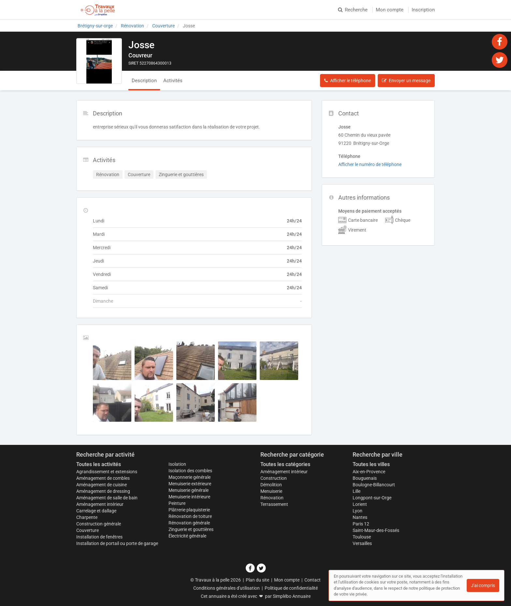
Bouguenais (365, 478)
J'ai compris (483, 585)
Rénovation (272, 497)
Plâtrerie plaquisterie (189, 509)
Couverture (87, 530)
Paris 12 (361, 523)
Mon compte (389, 10)
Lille (356, 491)
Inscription (423, 10)
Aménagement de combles (103, 478)
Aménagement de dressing (103, 491)
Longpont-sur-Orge (372, 497)
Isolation (177, 464)
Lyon (357, 510)
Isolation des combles (190, 470)
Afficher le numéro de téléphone (370, 164)
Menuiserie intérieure (189, 496)
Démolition (271, 484)
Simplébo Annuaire (292, 596)
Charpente (86, 517)
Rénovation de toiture (190, 516)
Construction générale (98, 523)
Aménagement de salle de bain (107, 497)
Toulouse (362, 536)
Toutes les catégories (285, 464)
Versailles (362, 543)
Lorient (360, 504)
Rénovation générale (189, 522)
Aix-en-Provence (369, 471)
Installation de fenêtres (99, 536)
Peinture (176, 503)
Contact (312, 580)
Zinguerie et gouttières (190, 529)
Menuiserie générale (188, 490)
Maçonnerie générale (189, 477)
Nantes (360, 517)
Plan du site (257, 580)
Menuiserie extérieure (189, 483)
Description (144, 80)
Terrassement (274, 504)
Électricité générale (187, 535)
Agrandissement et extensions (106, 471)
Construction (273, 478)
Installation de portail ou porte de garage (117, 543)
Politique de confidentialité (291, 588)
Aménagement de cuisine (101, 484)
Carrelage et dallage (96, 510)
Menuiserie (271, 491)
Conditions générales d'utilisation (226, 588)
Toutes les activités (98, 464)
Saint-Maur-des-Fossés (376, 530)
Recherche (353, 10)
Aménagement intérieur (100, 504)
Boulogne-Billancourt (374, 484)
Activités (172, 80)
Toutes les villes (371, 464)
